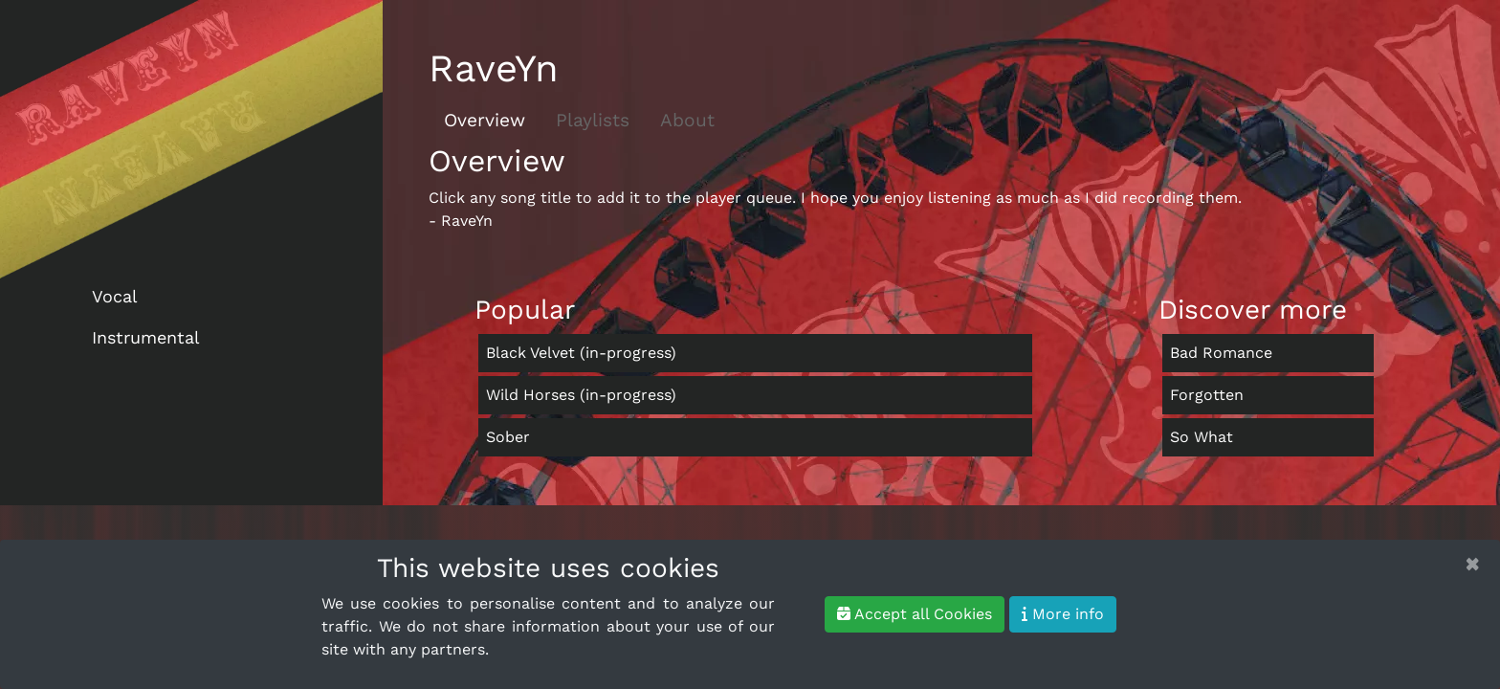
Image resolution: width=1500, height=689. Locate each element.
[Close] (1472, 564)
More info (1063, 614)
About (687, 120)
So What (1201, 437)
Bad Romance (1221, 353)
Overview (484, 120)
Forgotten (1207, 395)
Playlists (592, 120)
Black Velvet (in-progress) (581, 353)
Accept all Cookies (914, 614)
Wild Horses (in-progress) (581, 395)
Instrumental (146, 337)
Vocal (115, 296)
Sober (508, 437)
